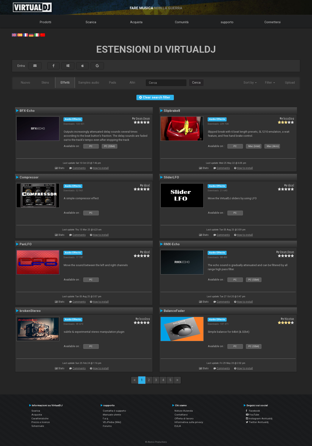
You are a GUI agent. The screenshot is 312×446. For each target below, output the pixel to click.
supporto (227, 22)
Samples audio (88, 82)
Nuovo (25, 82)
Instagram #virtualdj (259, 418)
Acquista (136, 22)
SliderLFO (171, 177)
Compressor (29, 177)
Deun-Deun (143, 118)
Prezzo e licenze (40, 422)
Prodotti (45, 22)
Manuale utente (112, 414)
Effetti (65, 82)
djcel (147, 185)
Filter (270, 82)
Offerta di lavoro (184, 418)
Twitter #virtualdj (257, 422)
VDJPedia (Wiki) (112, 422)
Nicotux (289, 318)
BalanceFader (174, 311)
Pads (112, 82)
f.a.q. (106, 418)
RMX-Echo (172, 244)
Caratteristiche (39, 418)
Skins (45, 82)
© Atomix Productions (156, 442)
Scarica (91, 22)
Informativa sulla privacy (189, 422)
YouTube (252, 414)
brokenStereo (30, 311)
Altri (132, 82)
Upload (290, 82)
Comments (79, 168)
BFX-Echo (27, 111)
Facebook (253, 410)
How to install (101, 168)
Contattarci (181, 414)
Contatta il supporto (114, 410)
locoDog (288, 118)
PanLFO (26, 244)
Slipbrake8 (172, 111)
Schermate (37, 426)
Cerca (196, 82)
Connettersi (272, 22)
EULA (178, 426)
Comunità (181, 22)
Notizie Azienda (184, 410)
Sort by (250, 82)
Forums (107, 426)
